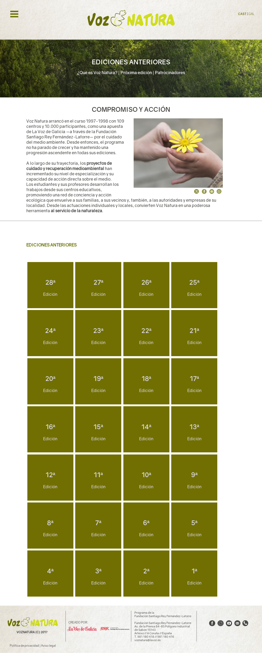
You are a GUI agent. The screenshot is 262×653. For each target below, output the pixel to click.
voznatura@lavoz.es (147, 640)
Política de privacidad (24, 645)
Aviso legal (48, 645)
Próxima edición (136, 72)
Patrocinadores (170, 72)
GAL (251, 14)
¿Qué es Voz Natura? (97, 72)
